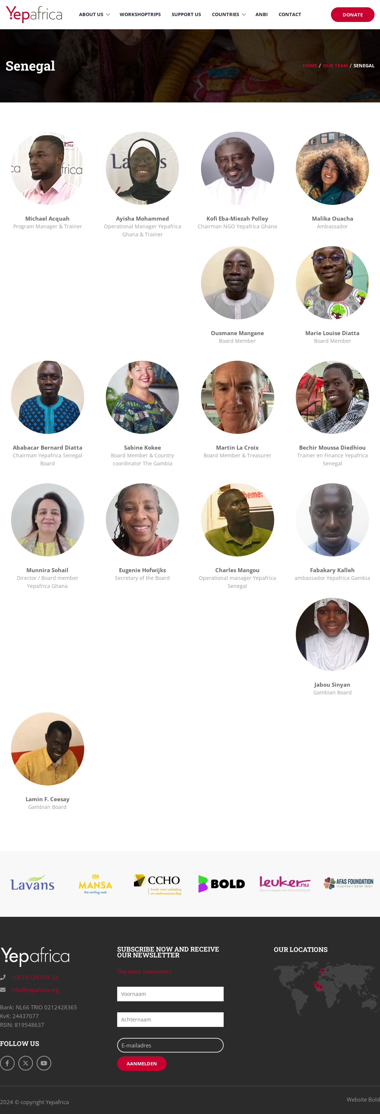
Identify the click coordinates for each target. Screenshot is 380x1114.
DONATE (353, 14)
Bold (374, 1099)
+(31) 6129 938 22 (34, 977)
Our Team (335, 65)
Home (310, 65)
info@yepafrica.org (34, 989)
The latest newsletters (144, 971)
